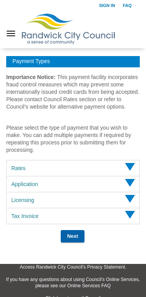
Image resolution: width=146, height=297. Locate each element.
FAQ (127, 5)
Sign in (107, 5)
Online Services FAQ (89, 285)
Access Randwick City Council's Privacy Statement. (73, 267)
